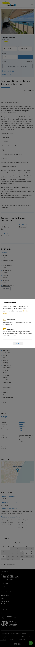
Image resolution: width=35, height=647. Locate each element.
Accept (17, 343)
